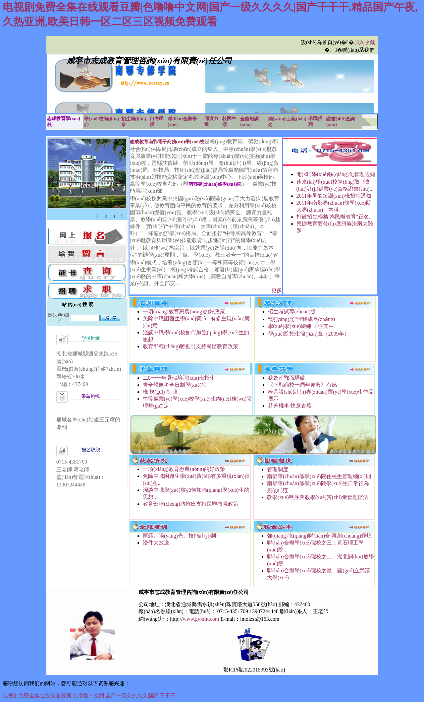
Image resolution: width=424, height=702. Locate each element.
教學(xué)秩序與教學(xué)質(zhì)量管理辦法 (317, 497)
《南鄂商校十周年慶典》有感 (302, 385)
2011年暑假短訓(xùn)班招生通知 (333, 196)
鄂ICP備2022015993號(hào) (254, 669)
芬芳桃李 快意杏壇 (290, 406)
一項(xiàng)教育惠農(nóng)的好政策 (184, 311)
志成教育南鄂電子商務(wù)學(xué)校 (167, 141)
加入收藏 (364, 42)
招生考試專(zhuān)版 (292, 311)
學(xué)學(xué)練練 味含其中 (301, 326)
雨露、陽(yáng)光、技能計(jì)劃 (179, 536)
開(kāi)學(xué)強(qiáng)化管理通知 (335, 174)
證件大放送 (156, 542)
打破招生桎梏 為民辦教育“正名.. (334, 217)
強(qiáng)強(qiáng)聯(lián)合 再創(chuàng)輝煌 (319, 536)
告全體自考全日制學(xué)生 (175, 385)
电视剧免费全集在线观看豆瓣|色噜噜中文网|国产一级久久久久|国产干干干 (89, 695)
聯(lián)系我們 (358, 50)
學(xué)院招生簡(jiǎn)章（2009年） (308, 334)
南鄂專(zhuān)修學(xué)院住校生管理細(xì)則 (319, 476)
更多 (276, 290)
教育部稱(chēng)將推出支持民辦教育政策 (190, 346)
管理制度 (277, 469)
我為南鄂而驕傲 (286, 378)
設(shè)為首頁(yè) (321, 42)
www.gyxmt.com (201, 619)
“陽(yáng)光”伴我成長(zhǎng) (301, 319)
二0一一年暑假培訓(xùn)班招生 (179, 378)
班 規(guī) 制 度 (160, 392)
